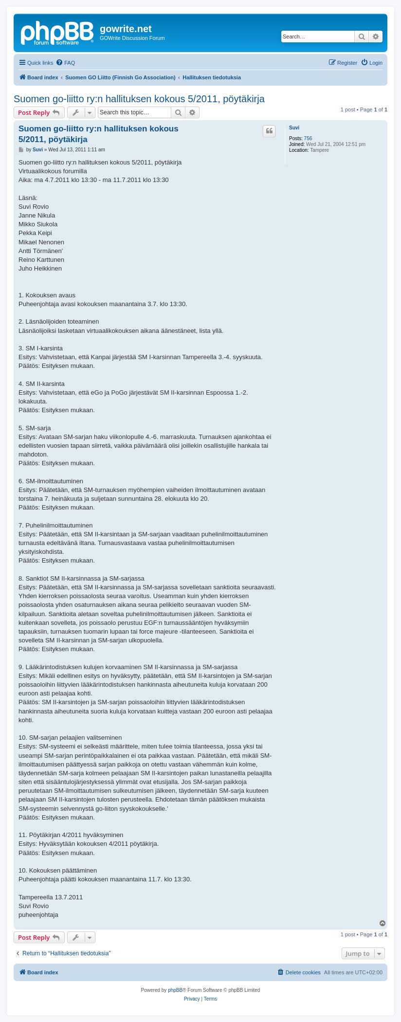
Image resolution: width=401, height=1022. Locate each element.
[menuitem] (65, 63)
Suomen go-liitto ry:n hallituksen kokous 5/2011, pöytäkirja (139, 98)
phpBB (175, 990)
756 (308, 138)
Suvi (294, 127)
